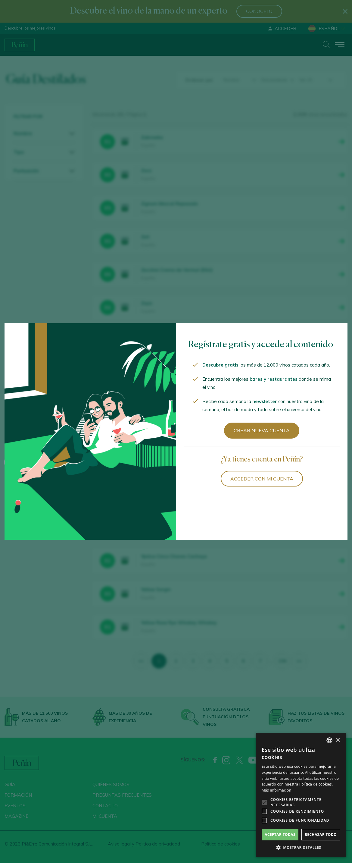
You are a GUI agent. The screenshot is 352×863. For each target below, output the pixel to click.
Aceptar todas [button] (280, 834)
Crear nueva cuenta (262, 430)
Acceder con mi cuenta (261, 479)
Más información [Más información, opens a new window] (276, 790)
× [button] (337, 740)
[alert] (301, 795)
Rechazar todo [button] (321, 834)
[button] (301, 847)
